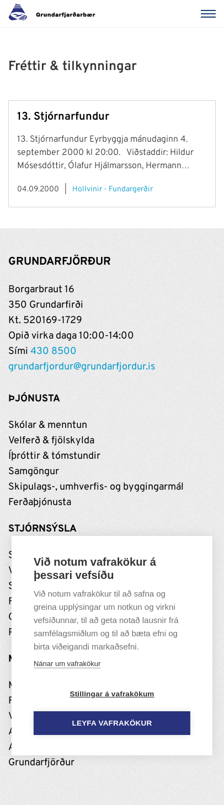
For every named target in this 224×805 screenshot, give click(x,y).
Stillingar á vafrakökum (112, 694)
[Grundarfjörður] (55, 14)
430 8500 (53, 351)
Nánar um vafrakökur (67, 663)
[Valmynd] (210, 14)
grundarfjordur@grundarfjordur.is (81, 367)
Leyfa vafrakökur (112, 723)
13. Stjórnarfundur (63, 117)
